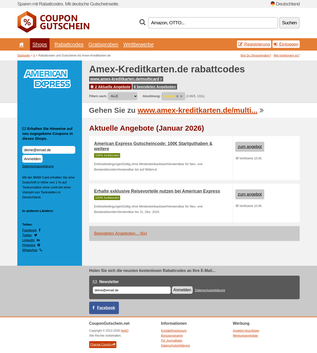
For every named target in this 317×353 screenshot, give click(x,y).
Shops (39, 44)
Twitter (27, 235)
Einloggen (286, 44)
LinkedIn (28, 240)
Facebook (29, 230)
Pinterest (28, 245)
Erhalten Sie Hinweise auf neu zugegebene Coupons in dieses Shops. (47, 133)
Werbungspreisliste (245, 335)
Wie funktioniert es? (287, 55)
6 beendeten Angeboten (155, 87)
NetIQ (125, 330)
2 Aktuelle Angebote (110, 87)
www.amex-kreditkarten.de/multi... (198, 110)
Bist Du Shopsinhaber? (256, 55)
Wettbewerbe (138, 44)
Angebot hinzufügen (246, 330)
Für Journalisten (171, 340)
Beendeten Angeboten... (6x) (120, 233)
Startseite (23, 55)
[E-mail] (132, 290)
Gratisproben (103, 44)
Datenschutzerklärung (37, 166)
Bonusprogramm (172, 335)
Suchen (289, 22)
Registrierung (254, 44)
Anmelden (32, 159)
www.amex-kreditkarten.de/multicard (126, 79)
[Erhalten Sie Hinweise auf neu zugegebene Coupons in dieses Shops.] (48, 150)
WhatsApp (29, 250)
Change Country (102, 344)
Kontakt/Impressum (173, 330)
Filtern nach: (98, 96)
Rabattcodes (68, 44)
